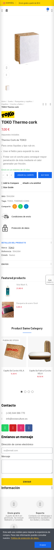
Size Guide (8, 187)
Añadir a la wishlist (32, 183)
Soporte (40, 512)
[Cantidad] (7, 175)
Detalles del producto (13, 242)
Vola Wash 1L (22, 284)
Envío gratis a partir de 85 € (29, 3)
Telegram (26, 206)
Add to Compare (11, 183)
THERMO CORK (21, 201)
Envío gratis (14, 512)
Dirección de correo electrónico (14, 206)
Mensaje (5, 456)
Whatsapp (20, 206)
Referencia (6, 251)
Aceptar (43, 545)
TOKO (10, 201)
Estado (4, 255)
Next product (50, 104)
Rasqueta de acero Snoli (27, 303)
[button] (22, 392)
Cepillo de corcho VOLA (13, 370)
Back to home (46, 104)
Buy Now (45, 175)
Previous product (43, 104)
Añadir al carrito (25, 175)
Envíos (4, 264)
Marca (4, 248)
